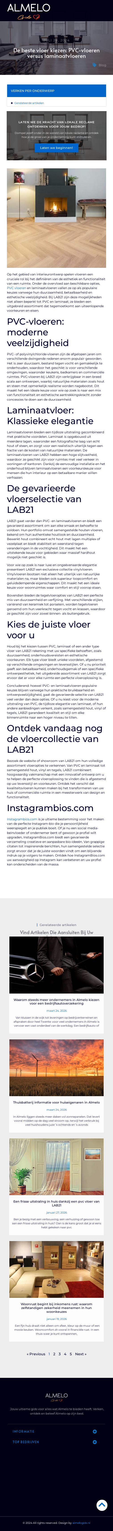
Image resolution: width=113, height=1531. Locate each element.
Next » (80, 1354)
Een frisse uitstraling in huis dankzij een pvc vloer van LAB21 (56, 1203)
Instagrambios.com (22, 819)
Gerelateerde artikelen (29, 103)
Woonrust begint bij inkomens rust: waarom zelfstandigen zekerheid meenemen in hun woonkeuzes (56, 1308)
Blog (102, 65)
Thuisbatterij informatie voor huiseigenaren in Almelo (56, 1102)
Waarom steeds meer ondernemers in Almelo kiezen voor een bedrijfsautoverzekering (56, 1002)
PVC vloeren (16, 288)
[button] (105, 12)
